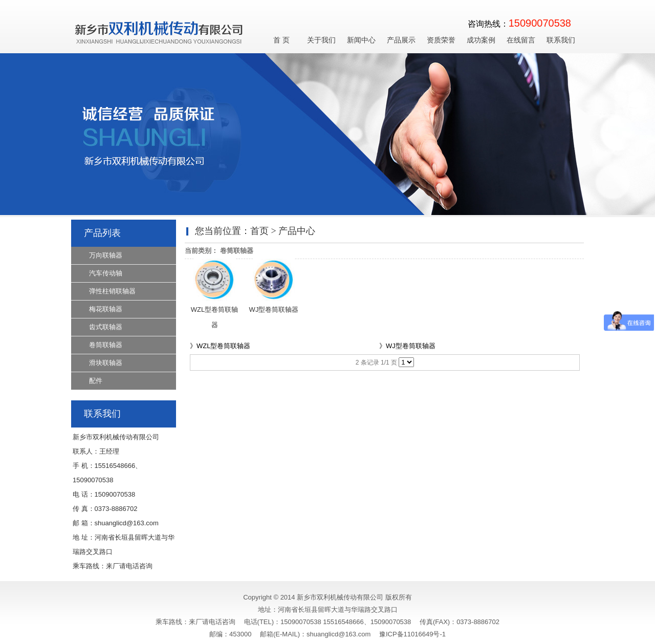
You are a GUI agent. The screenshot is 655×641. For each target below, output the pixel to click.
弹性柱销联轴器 (112, 291)
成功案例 (481, 40)
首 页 (281, 40)
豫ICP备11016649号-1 (412, 634)
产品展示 (401, 40)
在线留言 (521, 40)
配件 (95, 380)
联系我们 (561, 40)
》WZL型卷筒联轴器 (220, 346)
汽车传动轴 (105, 273)
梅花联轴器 (105, 309)
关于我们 (321, 40)
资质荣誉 (441, 40)
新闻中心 (361, 40)
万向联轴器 (105, 255)
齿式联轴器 (105, 327)
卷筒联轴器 (105, 345)
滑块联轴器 (105, 363)
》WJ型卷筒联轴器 (407, 346)
